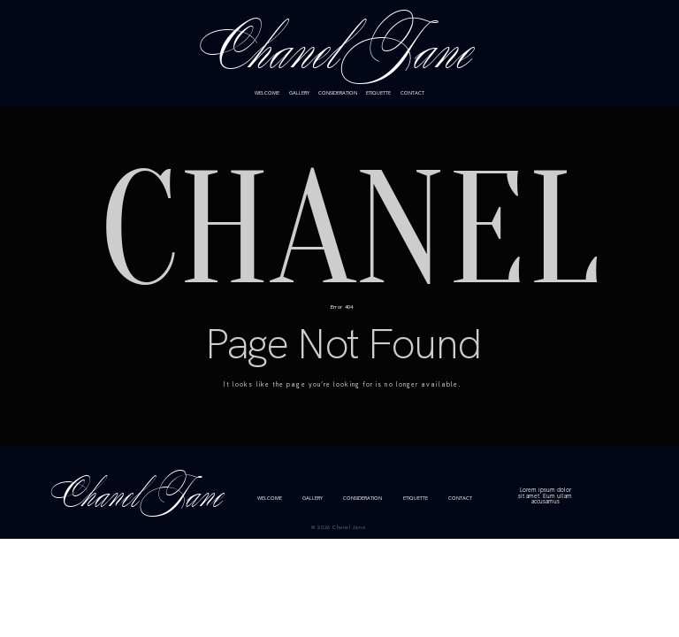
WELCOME (267, 93)
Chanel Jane (339, 53)
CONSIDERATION (337, 93)
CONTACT (412, 93)
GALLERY (299, 93)
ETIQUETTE (378, 93)
